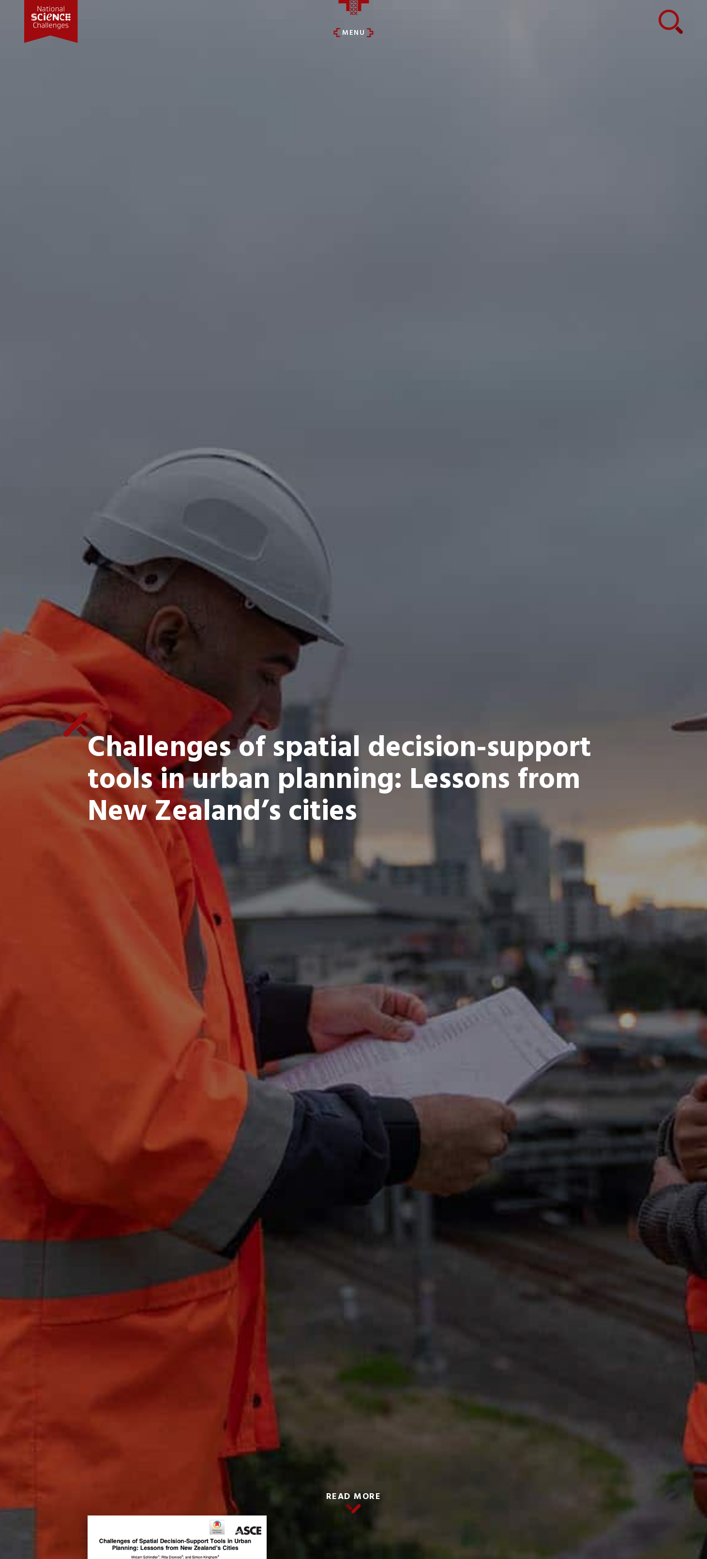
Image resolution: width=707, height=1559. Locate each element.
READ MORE (353, 1496)
